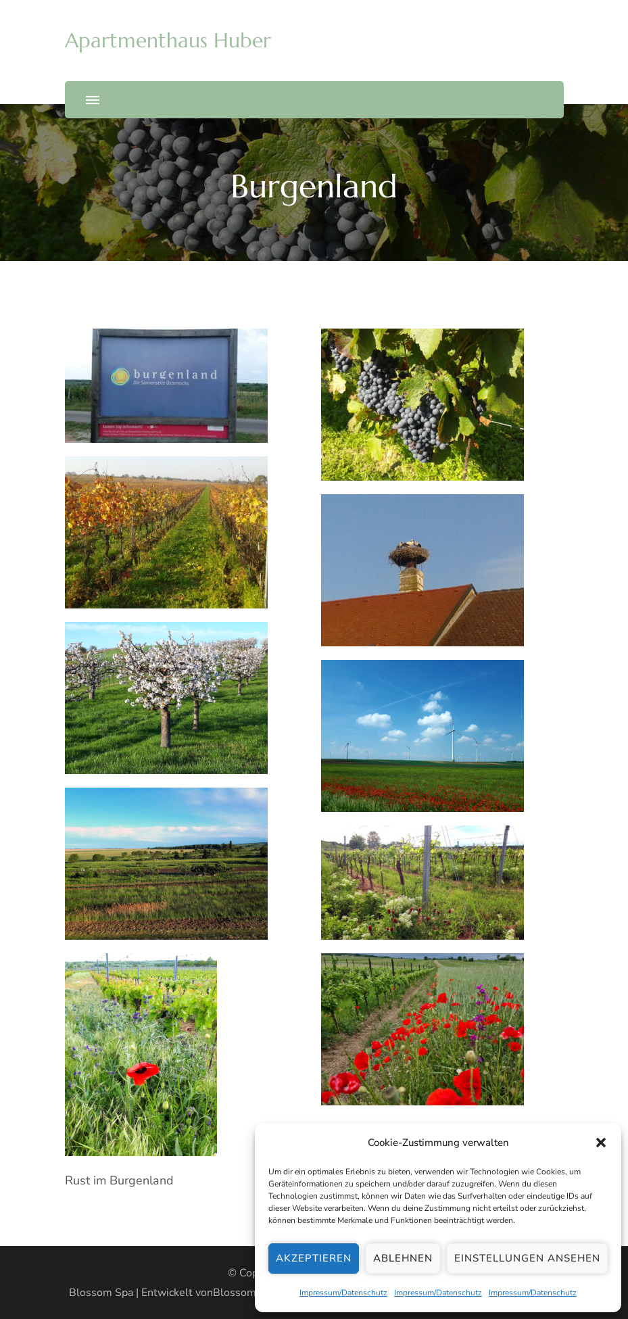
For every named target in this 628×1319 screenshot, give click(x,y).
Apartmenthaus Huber (168, 40)
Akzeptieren (314, 1258)
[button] (601, 1142)
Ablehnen (403, 1258)
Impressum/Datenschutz (343, 1292)
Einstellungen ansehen (527, 1258)
